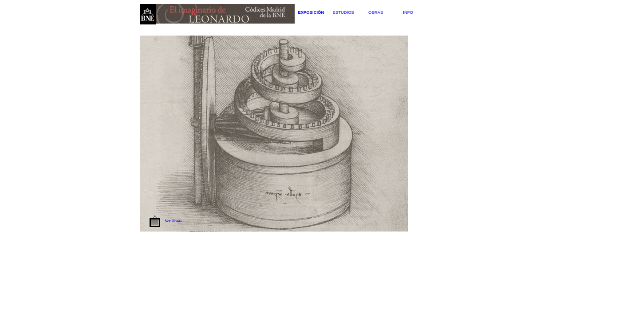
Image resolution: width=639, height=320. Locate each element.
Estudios (343, 12)
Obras (375, 12)
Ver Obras (173, 221)
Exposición (311, 12)
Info (408, 12)
